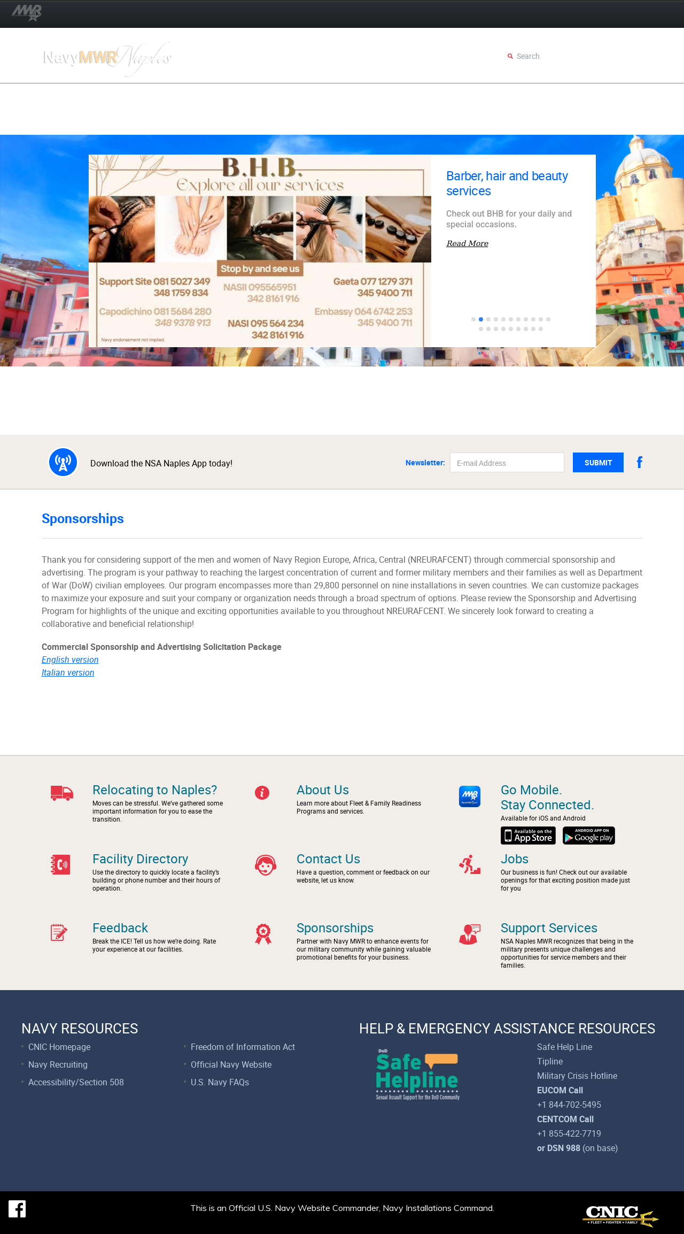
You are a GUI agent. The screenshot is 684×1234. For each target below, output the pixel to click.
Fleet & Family (81, 121)
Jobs (514, 858)
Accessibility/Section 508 (76, 1082)
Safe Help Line (564, 1047)
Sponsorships (335, 927)
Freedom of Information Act (243, 1047)
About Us (323, 789)
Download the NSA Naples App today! (161, 462)
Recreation (318, 121)
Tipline (550, 1061)
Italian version (68, 672)
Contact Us (328, 858)
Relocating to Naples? (154, 789)
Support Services (442, 121)
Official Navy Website (231, 1064)
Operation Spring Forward (108, 95)
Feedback (120, 927)
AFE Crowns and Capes (230, 95)
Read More (467, 243)
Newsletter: (425, 462)
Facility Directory (140, 858)
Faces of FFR (523, 121)
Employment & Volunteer (539, 95)
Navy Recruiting (58, 1064)
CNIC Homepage (59, 1047)
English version (70, 659)
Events (402, 95)
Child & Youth (158, 121)
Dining (374, 121)
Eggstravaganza (333, 95)
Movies (451, 95)
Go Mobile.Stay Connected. (547, 797)
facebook (639, 462)
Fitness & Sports (241, 121)
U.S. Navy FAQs (220, 1082)
